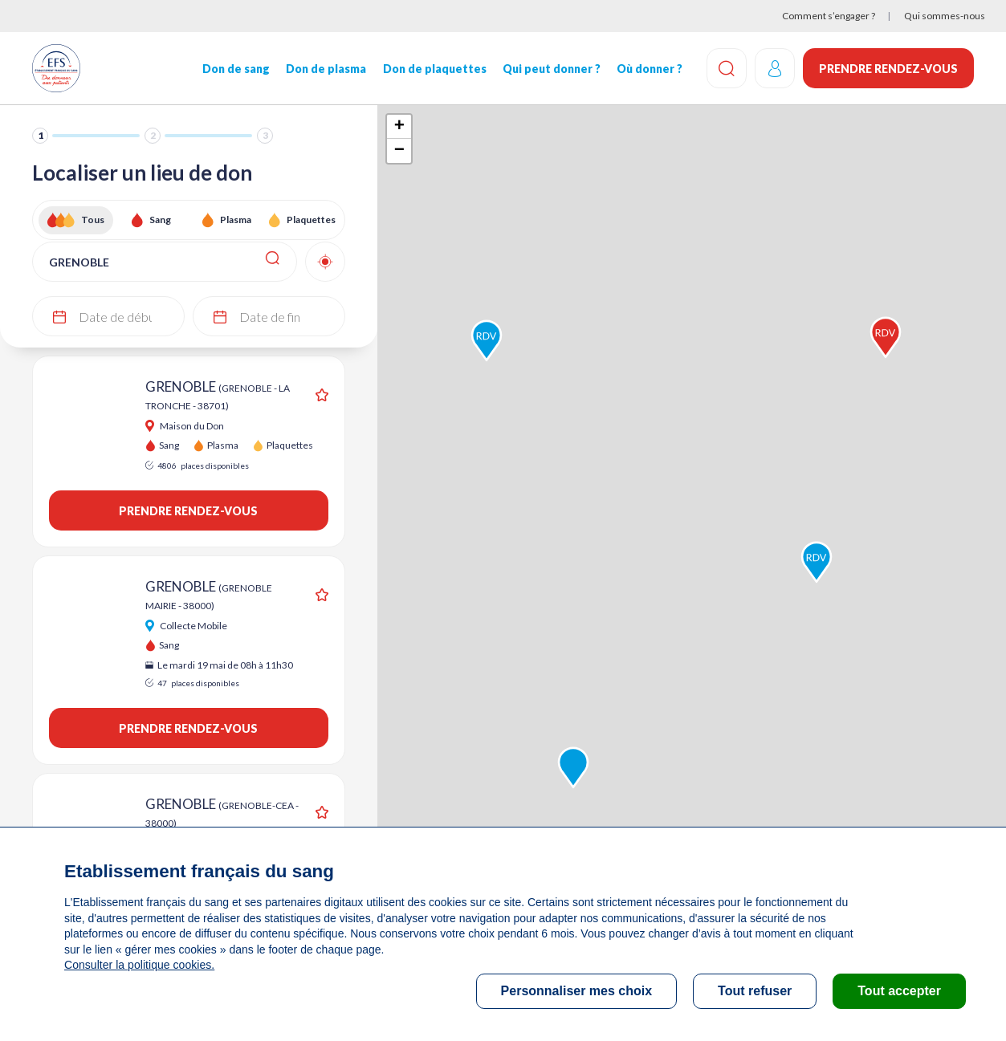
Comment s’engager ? (828, 16)
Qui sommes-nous (944, 16)
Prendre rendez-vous (888, 68)
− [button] (399, 151)
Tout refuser (755, 991)
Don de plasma (326, 68)
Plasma (235, 219)
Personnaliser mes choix (577, 991)
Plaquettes (311, 219)
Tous (92, 219)
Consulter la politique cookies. (139, 964)
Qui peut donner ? (552, 68)
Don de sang (236, 68)
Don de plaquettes (434, 68)
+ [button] (399, 127)
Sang (160, 219)
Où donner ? (649, 68)
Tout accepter (899, 991)
